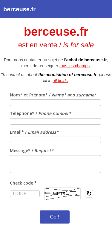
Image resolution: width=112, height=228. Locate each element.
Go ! (54, 216)
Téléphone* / (40, 113)
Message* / (31, 150)
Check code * (23, 183)
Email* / (34, 132)
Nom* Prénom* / (53, 95)
